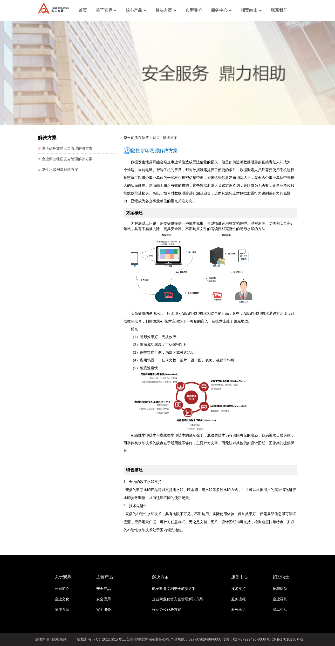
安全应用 (103, 599)
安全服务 (103, 609)
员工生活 (280, 609)
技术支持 (238, 589)
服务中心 (221, 10)
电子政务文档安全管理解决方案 (65, 148)
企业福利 (280, 599)
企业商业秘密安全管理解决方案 (65, 159)
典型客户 (194, 10)
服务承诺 (238, 609)
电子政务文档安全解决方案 (174, 589)
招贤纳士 (251, 10)
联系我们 (279, 10)
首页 (83, 10)
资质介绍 (62, 609)
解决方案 (165, 10)
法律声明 (42, 639)
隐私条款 (59, 639)
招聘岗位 (280, 589)
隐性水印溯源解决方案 (58, 169)
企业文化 (62, 599)
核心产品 (136, 10)
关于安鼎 (106, 10)
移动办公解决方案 (166, 609)
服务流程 (238, 599)
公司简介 (62, 589)
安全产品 (103, 589)
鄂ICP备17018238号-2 (285, 639)
